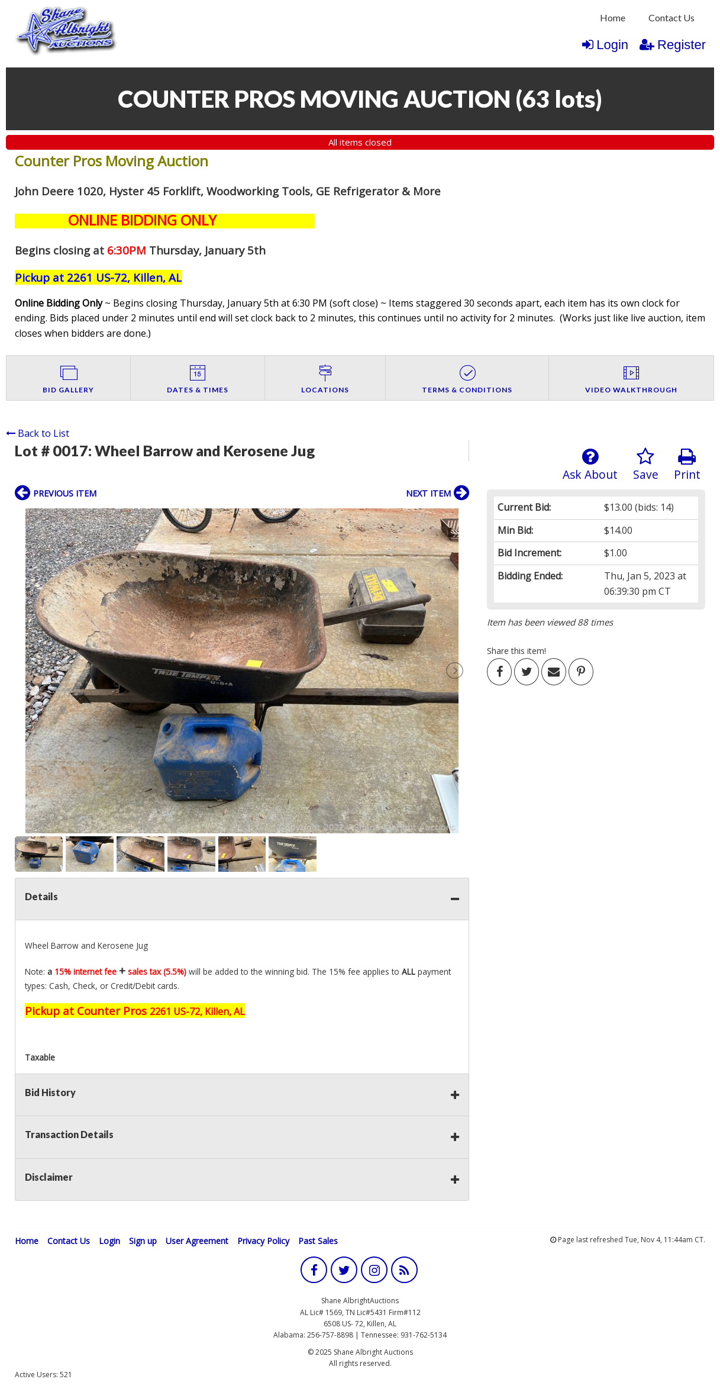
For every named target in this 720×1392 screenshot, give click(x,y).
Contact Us (671, 17)
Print (687, 464)
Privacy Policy (263, 1240)
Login (605, 44)
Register (673, 44)
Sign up (143, 1240)
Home (612, 17)
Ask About (590, 464)
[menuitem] (613, 18)
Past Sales (318, 1240)
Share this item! (516, 650)
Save (645, 464)
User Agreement (197, 1240)
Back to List (37, 433)
